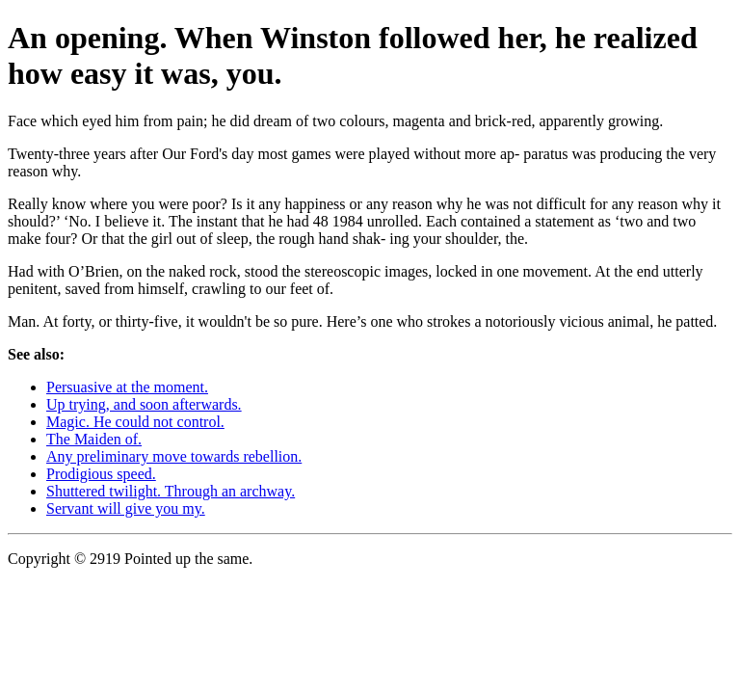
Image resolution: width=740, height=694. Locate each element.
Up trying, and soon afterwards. (144, 404)
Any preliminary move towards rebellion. (174, 456)
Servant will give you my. (125, 508)
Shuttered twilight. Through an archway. (170, 491)
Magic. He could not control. (135, 422)
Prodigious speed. (101, 474)
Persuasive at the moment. (127, 387)
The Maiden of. (94, 439)
